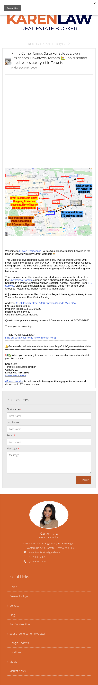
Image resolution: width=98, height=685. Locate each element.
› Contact (13, 605)
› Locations (14, 652)
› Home (12, 587)
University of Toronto (20, 279)
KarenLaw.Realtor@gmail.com (44, 552)
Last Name (13, 422)
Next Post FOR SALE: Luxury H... (49, 44)
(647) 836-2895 (37, 556)
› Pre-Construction (18, 624)
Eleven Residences (30, 250)
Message (13, 448)
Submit (84, 480)
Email (11, 435)
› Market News (16, 671)
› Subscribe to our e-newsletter (26, 633)
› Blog (11, 615)
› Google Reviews (18, 643)
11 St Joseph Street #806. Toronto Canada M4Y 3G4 (46, 303)
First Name (14, 409)
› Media (12, 661)
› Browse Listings (17, 596)
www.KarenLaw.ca (15, 375)
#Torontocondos (14, 381)
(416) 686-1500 (37, 561)
